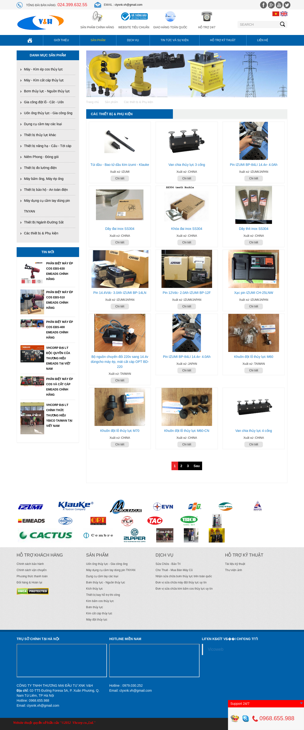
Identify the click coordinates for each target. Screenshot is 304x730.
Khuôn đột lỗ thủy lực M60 (253, 357)
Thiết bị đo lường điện (40, 168)
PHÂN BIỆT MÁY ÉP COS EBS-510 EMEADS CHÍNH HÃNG (59, 300)
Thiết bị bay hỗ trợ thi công (103, 595)
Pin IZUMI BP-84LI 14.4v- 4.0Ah (253, 165)
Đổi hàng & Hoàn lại (29, 582)
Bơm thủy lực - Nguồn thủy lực (47, 91)
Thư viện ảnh (233, 570)
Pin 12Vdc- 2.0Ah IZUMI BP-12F (187, 293)
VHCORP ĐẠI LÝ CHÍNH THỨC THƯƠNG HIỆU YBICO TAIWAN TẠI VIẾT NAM (59, 415)
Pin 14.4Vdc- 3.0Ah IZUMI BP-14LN (119, 293)
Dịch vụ (133, 40)
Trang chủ (92, 102)
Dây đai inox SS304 (119, 229)
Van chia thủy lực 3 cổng (186, 165)
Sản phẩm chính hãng (97, 27)
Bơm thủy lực (94, 607)
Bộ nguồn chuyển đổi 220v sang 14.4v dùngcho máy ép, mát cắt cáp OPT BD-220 (120, 362)
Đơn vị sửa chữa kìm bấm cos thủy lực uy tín (184, 588)
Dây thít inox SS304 (253, 229)
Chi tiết (119, 178)
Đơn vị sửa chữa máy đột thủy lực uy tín (181, 582)
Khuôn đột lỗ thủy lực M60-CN (186, 431)
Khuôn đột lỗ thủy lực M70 (119, 431)
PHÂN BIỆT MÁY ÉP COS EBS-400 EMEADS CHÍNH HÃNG (59, 329)
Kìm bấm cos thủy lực (100, 601)
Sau (197, 466)
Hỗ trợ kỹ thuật (223, 40)
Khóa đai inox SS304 (186, 229)
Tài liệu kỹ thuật (235, 564)
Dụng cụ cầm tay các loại (43, 124)
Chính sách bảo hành (30, 564)
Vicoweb (215, 649)
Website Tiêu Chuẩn (133, 27)
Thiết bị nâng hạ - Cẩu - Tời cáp (47, 146)
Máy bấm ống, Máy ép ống (43, 179)
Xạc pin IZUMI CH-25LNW (253, 293)
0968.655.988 (273, 718)
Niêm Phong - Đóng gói (41, 157)
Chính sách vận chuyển (32, 570)
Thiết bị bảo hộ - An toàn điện (46, 190)
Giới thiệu (61, 40)
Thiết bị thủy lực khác (40, 135)
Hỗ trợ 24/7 (206, 27)
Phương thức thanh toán (32, 576)
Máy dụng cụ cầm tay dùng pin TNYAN (110, 570)
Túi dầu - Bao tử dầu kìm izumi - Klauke (119, 165)
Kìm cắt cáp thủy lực (99, 613)
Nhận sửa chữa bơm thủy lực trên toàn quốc (184, 576)
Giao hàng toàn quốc (170, 27)
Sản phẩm (97, 40)
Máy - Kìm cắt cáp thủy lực (44, 80)
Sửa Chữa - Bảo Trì (168, 564)
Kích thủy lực (94, 588)
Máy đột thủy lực (96, 619)
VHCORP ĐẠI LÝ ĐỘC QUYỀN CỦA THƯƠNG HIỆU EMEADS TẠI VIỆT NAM (58, 358)
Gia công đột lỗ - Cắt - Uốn (44, 102)
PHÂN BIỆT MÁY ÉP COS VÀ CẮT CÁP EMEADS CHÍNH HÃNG (59, 386)
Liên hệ (262, 40)
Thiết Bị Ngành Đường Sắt (43, 222)
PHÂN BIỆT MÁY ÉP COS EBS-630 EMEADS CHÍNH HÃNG (59, 271)
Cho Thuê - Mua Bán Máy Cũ (174, 570)
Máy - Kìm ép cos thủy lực (43, 69)
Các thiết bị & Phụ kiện (41, 233)
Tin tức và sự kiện (174, 40)
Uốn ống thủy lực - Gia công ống (48, 113)
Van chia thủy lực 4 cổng (253, 431)
